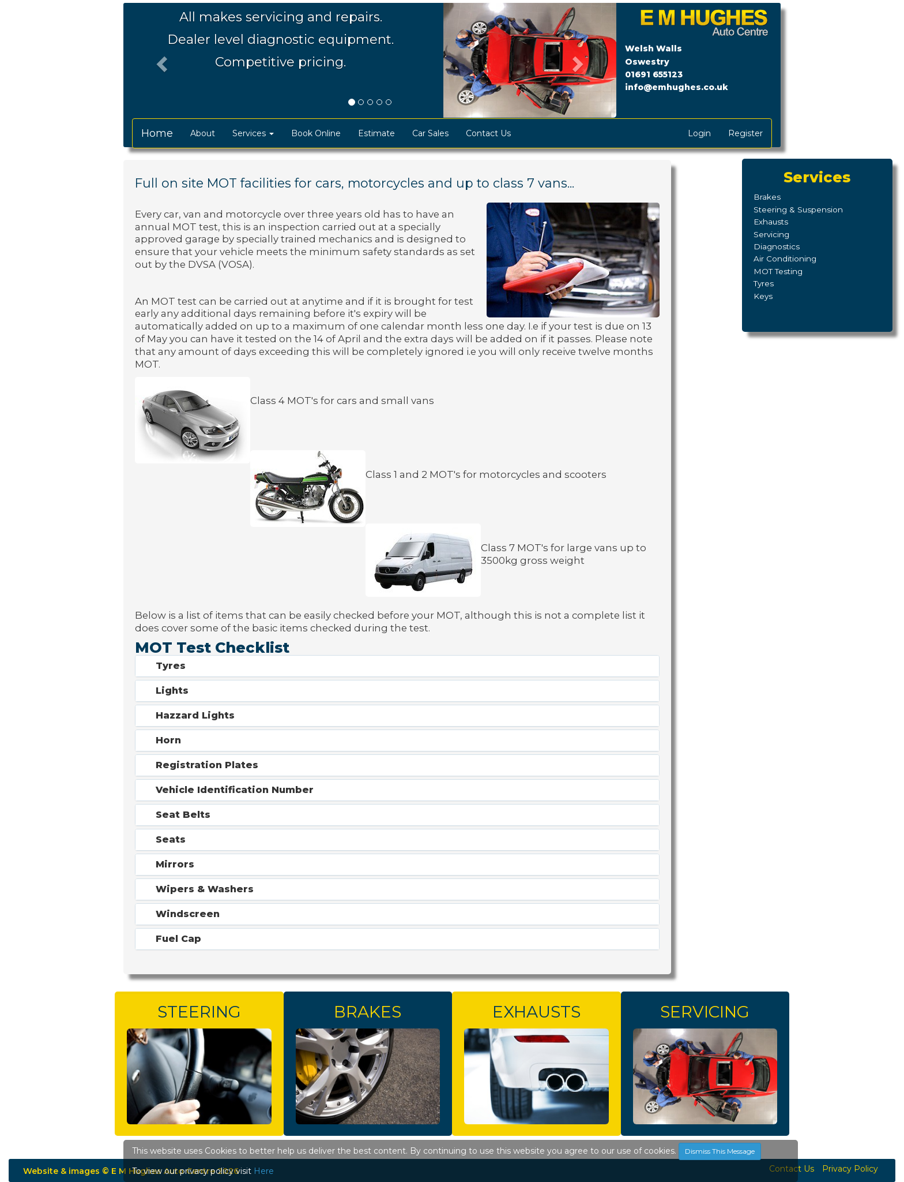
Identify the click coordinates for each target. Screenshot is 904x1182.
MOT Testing (778, 271)
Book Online (316, 133)
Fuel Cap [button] (178, 938)
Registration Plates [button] (207, 765)
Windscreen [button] (188, 913)
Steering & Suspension (798, 209)
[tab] (397, 666)
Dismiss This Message (720, 1151)
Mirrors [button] (175, 864)
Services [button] (253, 133)
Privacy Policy (850, 1169)
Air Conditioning (785, 258)
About (202, 133)
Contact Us (488, 133)
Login (699, 133)
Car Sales (430, 133)
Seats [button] (171, 839)
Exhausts (771, 221)
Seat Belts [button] (183, 814)
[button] (160, 60)
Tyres (764, 283)
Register (745, 133)
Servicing (771, 234)
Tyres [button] (171, 665)
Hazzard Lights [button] (195, 715)
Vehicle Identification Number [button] (235, 789)
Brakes (767, 196)
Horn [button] (168, 740)
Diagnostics (777, 246)
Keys (763, 296)
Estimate (376, 133)
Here (264, 1171)
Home (157, 133)
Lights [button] (172, 690)
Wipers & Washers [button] (205, 889)
